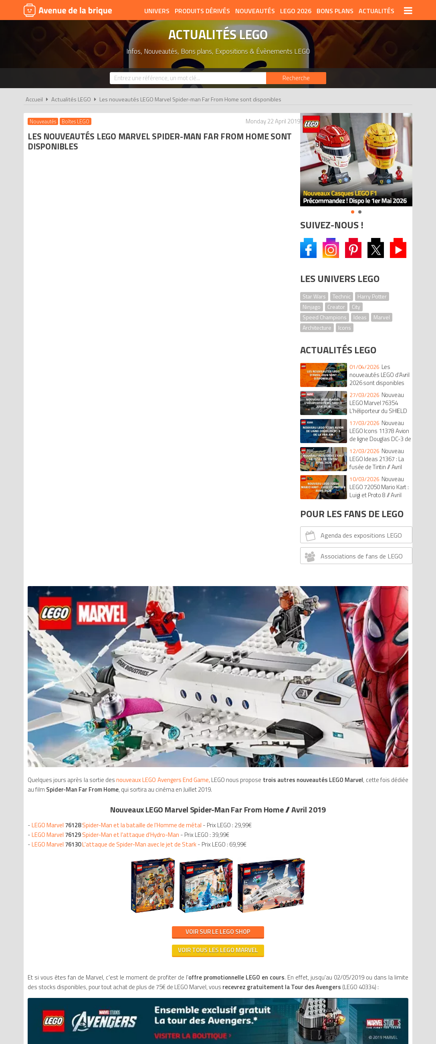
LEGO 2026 (295, 11)
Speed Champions (325, 317)
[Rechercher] (296, 78)
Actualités (376, 11)
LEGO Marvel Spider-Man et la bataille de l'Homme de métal (119, 346)
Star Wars (314, 296)
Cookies (270, 682)
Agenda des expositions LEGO (352, 536)
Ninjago (312, 306)
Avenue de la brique (68, 10)
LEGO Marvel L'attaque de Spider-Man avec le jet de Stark (116, 365)
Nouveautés (255, 11)
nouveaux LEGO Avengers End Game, (168, 291)
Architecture (317, 327)
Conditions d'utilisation (216, 682)
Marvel (381, 317)
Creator (336, 306)
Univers (157, 11)
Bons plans (335, 11)
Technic (342, 296)
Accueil (34, 99)
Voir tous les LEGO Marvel (157, 471)
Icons (344, 327)
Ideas (360, 317)
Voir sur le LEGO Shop (157, 452)
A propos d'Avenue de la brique (128, 682)
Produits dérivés (202, 11)
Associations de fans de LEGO (353, 556)
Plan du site (305, 682)
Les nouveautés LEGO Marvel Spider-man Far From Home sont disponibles (190, 99)
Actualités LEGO (71, 99)
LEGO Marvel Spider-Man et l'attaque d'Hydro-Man (107, 355)
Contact (341, 682)
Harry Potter (372, 296)
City (356, 306)
